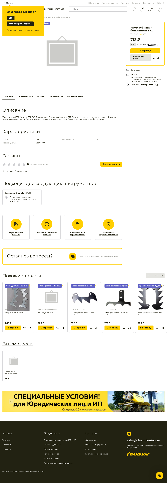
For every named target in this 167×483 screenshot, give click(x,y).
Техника (6, 440)
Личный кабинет (51, 454)
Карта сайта (90, 449)
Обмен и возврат (51, 449)
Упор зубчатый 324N (14, 313)
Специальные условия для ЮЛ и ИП (60, 440)
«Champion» (13, 471)
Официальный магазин (16, 234)
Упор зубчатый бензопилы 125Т (83, 314)
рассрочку (153, 44)
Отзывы (40, 96)
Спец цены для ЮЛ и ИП (153, 3)
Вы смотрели (17, 343)
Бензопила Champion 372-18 (18, 193)
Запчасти (60, 9)
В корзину (145, 51)
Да (10, 18)
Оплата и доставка (52, 445)
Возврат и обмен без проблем (47, 234)
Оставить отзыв (111, 164)
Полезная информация (95, 445)
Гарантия (125, 3)
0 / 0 (143, 34)
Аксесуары (7, 445)
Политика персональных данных (58, 463)
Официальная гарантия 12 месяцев (108, 234)
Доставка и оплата (110, 3)
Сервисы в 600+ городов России (77, 234)
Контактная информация (96, 454)
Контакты (136, 3)
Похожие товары (75, 96)
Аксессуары (46, 9)
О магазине (90, 440)
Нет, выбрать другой (20, 24)
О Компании (93, 3)
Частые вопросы (51, 458)
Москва (9, 3)
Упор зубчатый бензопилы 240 (116, 314)
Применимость (56, 96)
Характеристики (25, 96)
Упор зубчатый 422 (46, 313)
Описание (8, 96)
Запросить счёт (138, 57)
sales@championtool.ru (143, 440)
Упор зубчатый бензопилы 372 (11, 373)
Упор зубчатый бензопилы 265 (150, 314)
